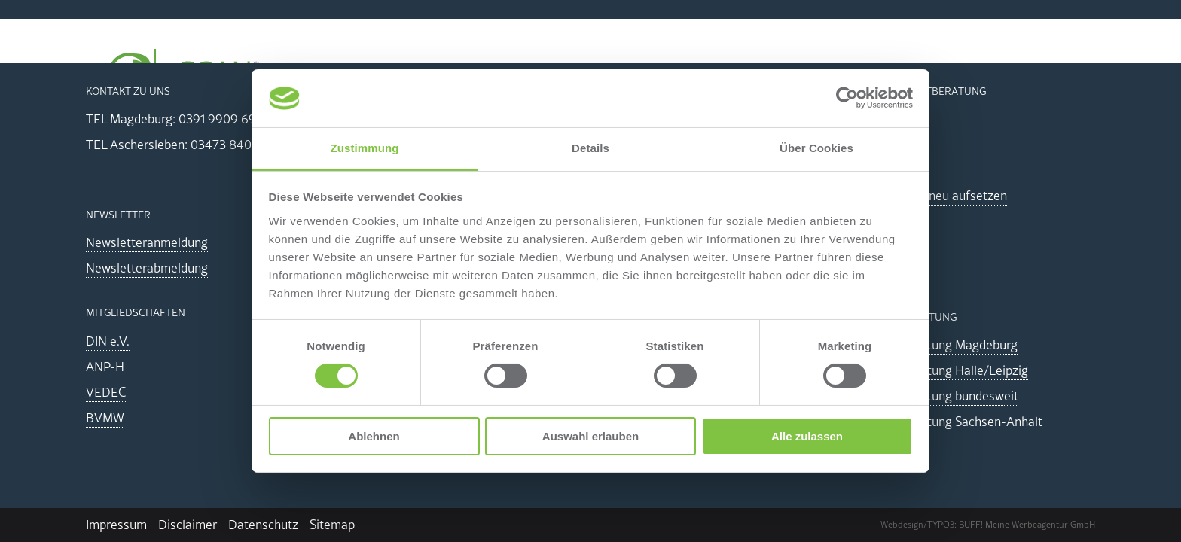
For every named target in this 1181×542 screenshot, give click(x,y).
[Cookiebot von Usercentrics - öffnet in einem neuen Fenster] (847, 98)
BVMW (105, 418)
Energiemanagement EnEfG (447, 80)
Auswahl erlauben (590, 436)
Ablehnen (373, 436)
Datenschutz (263, 525)
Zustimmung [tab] (365, 148)
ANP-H (105, 367)
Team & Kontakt (1038, 80)
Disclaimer (187, 525)
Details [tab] (590, 148)
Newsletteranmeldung (147, 242)
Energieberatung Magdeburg (939, 345)
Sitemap (332, 525)
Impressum (116, 525)
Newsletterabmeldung (147, 268)
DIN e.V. (108, 341)
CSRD (870, 80)
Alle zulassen (807, 436)
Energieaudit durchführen (627, 80)
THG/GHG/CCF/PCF (780, 80)
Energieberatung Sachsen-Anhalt (951, 422)
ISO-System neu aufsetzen (933, 196)
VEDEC (106, 392)
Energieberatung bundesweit (939, 396)
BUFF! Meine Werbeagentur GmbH (1027, 525)
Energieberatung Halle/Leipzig (944, 370)
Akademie (940, 80)
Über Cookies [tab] (816, 148)
